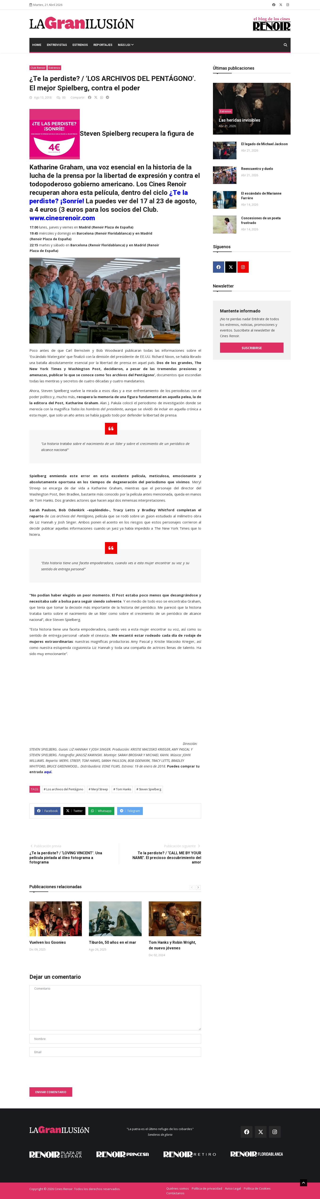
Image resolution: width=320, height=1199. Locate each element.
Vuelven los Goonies (47, 942)
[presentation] (65, 1069)
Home (36, 45)
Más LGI (126, 45)
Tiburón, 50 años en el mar (112, 942)
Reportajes (102, 45)
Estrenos (80, 45)
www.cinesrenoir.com (62, 218)
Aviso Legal (233, 1188)
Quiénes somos (177, 1188)
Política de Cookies (257, 1188)
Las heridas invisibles (239, 120)
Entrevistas (57, 45)
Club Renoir (38, 67)
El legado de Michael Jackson (264, 144)
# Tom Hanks (122, 789)
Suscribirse (252, 348)
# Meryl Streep (98, 789)
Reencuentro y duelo (257, 169)
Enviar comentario (50, 1092)
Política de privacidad (207, 1188)
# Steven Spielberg (148, 789)
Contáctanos (175, 1193)
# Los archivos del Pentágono (63, 789)
